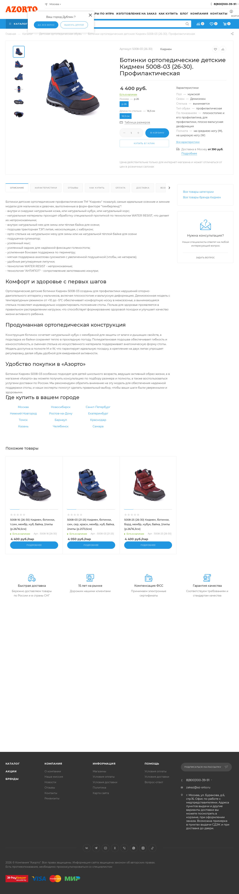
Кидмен (166, 49)
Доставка (142, 187)
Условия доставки (105, 782)
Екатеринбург (98, 413)
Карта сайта (101, 793)
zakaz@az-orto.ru (198, 787)
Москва (23, 407)
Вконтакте (87, 848)
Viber (124, 848)
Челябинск (60, 426)
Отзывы (73, 187)
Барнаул (61, 420)
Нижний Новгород (23, 413)
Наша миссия (54, 776)
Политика (99, 787)
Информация (104, 763)
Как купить (97, 187)
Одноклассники (115, 848)
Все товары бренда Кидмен (202, 197)
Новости (50, 782)
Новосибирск (60, 407)
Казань (23, 426)
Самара (98, 426)
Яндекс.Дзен (143, 848)
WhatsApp (134, 848)
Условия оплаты (104, 776)
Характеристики (46, 187)
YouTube (105, 848)
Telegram (96, 848)
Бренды (12, 779)
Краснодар (98, 420)
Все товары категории (198, 191)
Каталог (13, 763)
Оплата (120, 187)
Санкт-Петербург (98, 407)
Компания (53, 763)
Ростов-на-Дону (60, 413)
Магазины (99, 771)
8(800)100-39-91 (225, 4)
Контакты (51, 793)
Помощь (152, 763)
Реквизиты (52, 798)
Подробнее (189, 153)
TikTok (152, 848)
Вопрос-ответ (154, 782)
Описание (17, 187)
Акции (11, 771)
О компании (53, 771)
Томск (23, 420)
